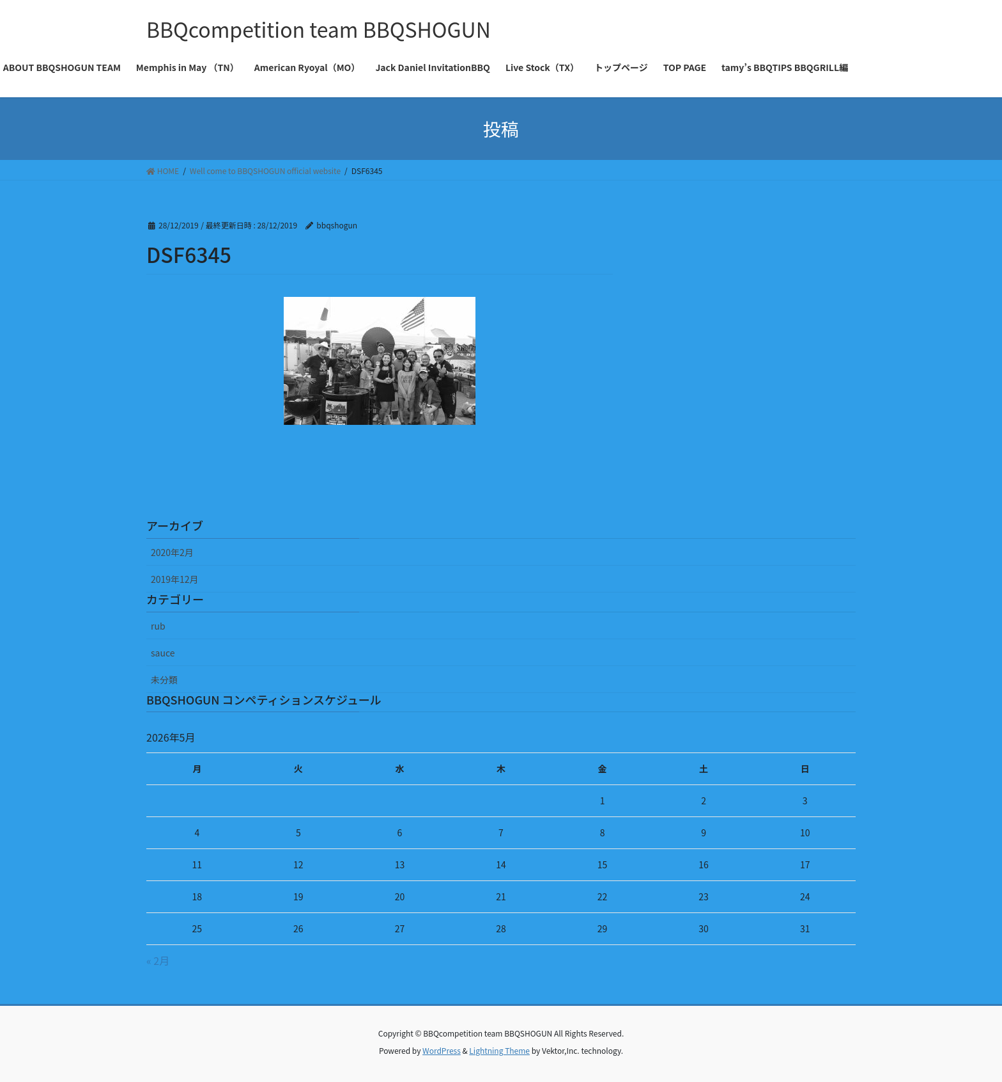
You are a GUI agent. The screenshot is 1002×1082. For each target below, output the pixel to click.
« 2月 (157, 960)
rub (158, 625)
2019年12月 (175, 579)
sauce (162, 652)
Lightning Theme (499, 1050)
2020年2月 (172, 552)
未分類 (164, 679)
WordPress (441, 1050)
